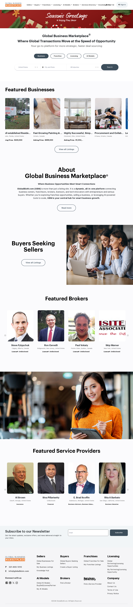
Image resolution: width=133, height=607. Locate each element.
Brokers (76, 5)
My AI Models (42, 589)
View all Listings (66, 149)
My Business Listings (45, 567)
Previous (5, 120)
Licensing (57, 5)
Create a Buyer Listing (69, 567)
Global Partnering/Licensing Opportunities (115, 563)
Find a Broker (65, 583)
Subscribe (119, 532)
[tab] (41, 56)
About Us (111, 583)
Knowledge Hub (104, 5)
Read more (66, 208)
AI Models (67, 5)
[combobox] (27, 68)
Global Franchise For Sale (94, 561)
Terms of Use (112, 590)
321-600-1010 (15, 567)
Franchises (46, 5)
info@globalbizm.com (19, 571)
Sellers (29, 5)
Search (110, 67)
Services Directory (89, 5)
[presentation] (84, 541)
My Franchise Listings (92, 565)
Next (128, 120)
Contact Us (111, 586)
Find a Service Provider (93, 584)
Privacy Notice (113, 594)
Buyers (37, 5)
